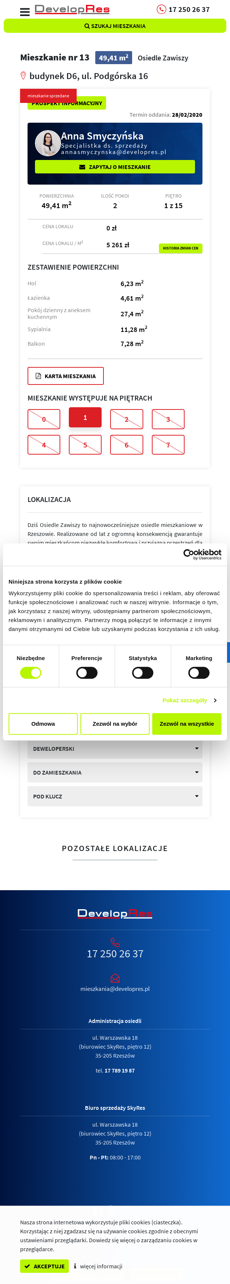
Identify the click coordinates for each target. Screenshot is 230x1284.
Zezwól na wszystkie (187, 724)
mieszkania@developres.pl (115, 989)
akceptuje (44, 1266)
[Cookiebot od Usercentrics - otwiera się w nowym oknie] (188, 554)
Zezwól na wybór (115, 724)
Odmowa (43, 724)
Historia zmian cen (180, 248)
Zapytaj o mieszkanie (115, 166)
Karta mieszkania (66, 376)
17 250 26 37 (115, 953)
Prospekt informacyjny (67, 103)
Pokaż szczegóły (185, 700)
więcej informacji (98, 1266)
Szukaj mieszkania (115, 25)
